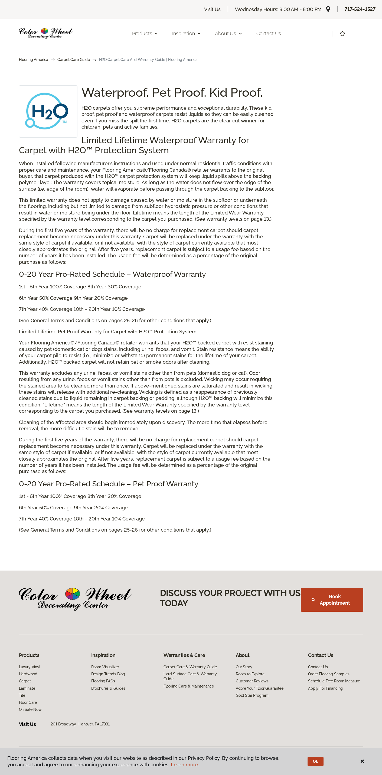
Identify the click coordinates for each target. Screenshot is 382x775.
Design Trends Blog (108, 674)
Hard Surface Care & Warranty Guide (190, 676)
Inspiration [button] (186, 33)
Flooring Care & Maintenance (189, 686)
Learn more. (185, 764)
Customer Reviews (252, 681)
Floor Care (28, 702)
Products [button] (145, 33)
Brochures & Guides (108, 688)
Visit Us (212, 9)
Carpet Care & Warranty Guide (190, 667)
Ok (315, 761)
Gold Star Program (252, 695)
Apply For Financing (325, 688)
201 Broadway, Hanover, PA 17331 (80, 724)
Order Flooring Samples (329, 674)
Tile (22, 695)
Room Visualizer (105, 667)
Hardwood (28, 674)
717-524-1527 (360, 9)
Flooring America (33, 59)
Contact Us (268, 33)
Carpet (25, 681)
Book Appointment (331, 600)
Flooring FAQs (103, 681)
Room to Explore (250, 674)
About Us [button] (229, 33)
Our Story (244, 667)
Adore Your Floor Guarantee (259, 688)
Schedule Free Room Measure (334, 681)
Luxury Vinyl (29, 667)
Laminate (27, 688)
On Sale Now (30, 709)
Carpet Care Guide (73, 59)
